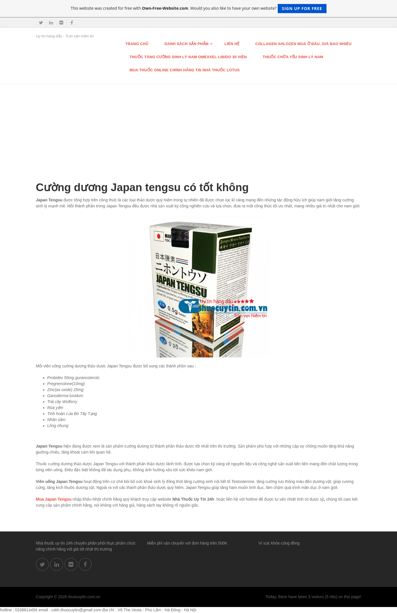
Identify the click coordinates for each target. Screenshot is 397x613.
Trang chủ (137, 44)
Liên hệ (232, 44)
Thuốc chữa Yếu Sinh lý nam (293, 57)
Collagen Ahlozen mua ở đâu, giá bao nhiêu (303, 44)
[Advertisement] (198, 127)
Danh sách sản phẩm (187, 44)
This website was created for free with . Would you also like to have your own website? (198, 8)
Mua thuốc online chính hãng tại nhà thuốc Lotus (185, 70)
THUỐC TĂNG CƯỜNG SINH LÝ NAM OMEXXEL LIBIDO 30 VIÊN (188, 57)
